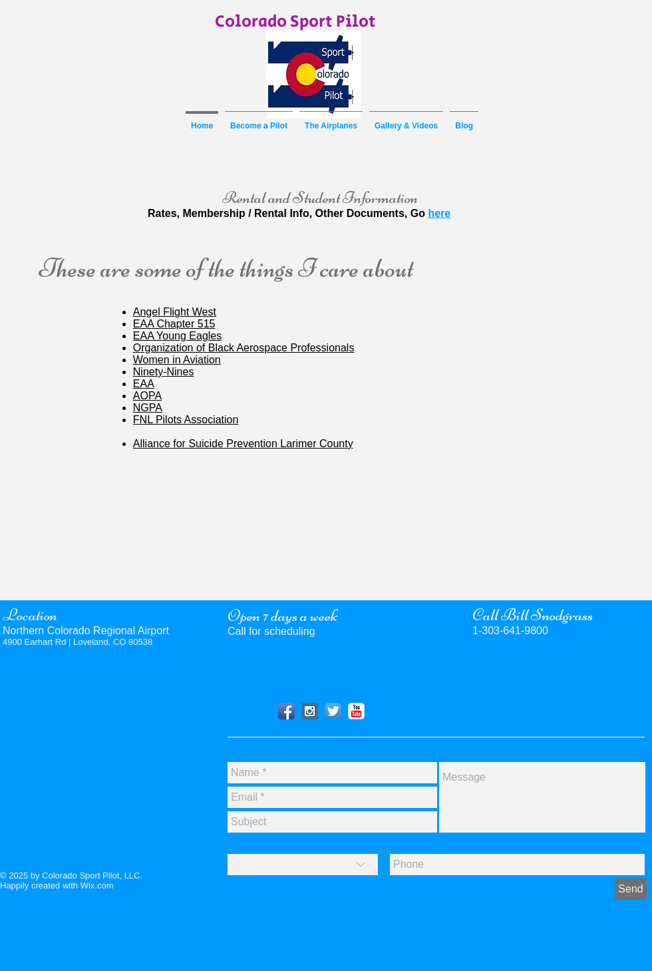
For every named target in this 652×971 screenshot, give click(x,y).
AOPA (147, 395)
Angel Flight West (174, 311)
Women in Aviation (177, 359)
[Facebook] (286, 711)
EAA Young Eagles (177, 335)
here (439, 213)
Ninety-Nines (163, 371)
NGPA (147, 407)
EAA (143, 383)
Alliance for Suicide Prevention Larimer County (243, 443)
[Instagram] (309, 711)
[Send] (631, 889)
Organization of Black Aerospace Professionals (244, 347)
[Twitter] (333, 711)
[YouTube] (356, 711)
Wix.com (97, 885)
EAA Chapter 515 (174, 323)
